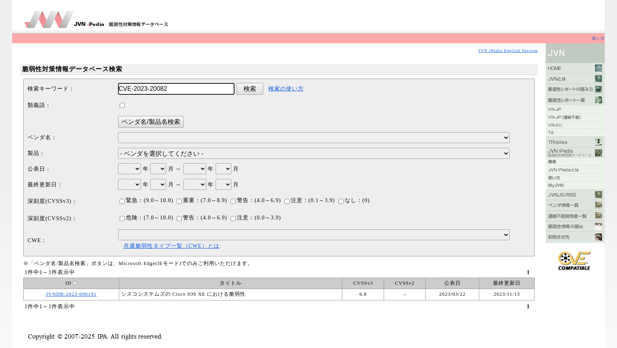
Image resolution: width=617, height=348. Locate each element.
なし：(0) (354, 200)
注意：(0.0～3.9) (256, 218)
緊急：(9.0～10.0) (146, 200)
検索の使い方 (286, 89)
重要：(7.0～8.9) (202, 200)
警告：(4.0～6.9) (256, 200)
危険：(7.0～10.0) (146, 218)
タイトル (231, 283)
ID (71, 283)
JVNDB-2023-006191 (71, 294)
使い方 (598, 38)
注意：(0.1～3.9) (309, 200)
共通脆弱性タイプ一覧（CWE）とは (172, 246)
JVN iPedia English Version (508, 50)
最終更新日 (507, 283)
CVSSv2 (405, 283)
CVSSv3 (363, 283)
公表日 (452, 283)
